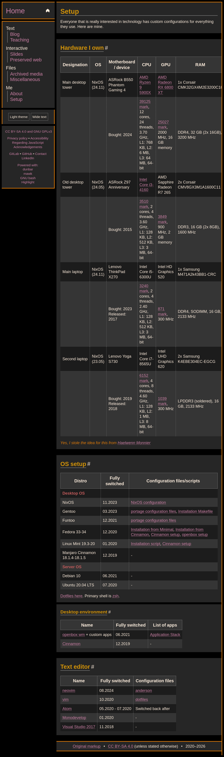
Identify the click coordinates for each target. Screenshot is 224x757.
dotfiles (141, 699)
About (16, 93)
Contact (40, 153)
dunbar (28, 169)
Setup (16, 99)
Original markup (87, 746)
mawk (28, 173)
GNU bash (27, 178)
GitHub (27, 153)
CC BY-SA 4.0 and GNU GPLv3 (28, 131)
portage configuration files (153, 511)
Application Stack (165, 634)
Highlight (27, 182)
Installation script (145, 544)
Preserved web (26, 59)
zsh (115, 596)
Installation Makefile (195, 511)
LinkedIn (28, 158)
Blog (14, 34)
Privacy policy (17, 138)
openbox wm (73, 634)
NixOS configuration (148, 502)
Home (15, 10)
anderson (143, 690)
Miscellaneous (25, 79)
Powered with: (28, 165)
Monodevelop (74, 717)
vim (65, 699)
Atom (67, 708)
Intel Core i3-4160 (147, 184)
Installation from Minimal (152, 529)
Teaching (19, 39)
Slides (16, 54)
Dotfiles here (71, 596)
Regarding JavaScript (28, 142)
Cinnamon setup (165, 534)
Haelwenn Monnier (134, 443)
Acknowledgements (28, 147)
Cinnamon (71, 644)
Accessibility (39, 138)
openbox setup (195, 534)
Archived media (26, 73)
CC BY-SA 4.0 (120, 746)
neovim (68, 690)
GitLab (14, 153)
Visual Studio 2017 (78, 727)
